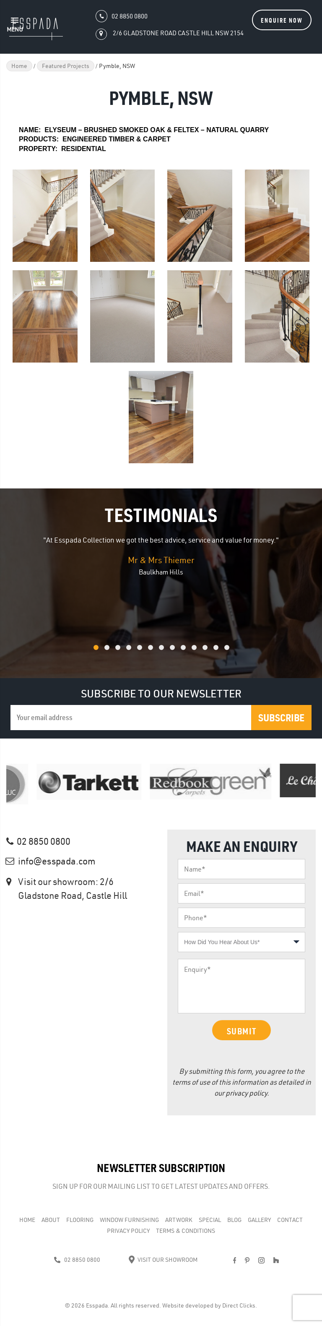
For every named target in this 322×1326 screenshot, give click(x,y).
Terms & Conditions (185, 1231)
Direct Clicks (238, 1305)
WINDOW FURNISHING (129, 1220)
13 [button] (237, 652)
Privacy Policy (128, 1231)
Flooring (79, 1220)
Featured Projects (65, 66)
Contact (290, 1220)
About (51, 1220)
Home (19, 66)
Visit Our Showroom (162, 1259)
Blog (234, 1220)
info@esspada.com (57, 861)
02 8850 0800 (43, 841)
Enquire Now (282, 20)
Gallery (259, 1220)
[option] (161, 556)
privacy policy (246, 1092)
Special (210, 1220)
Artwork (178, 1220)
